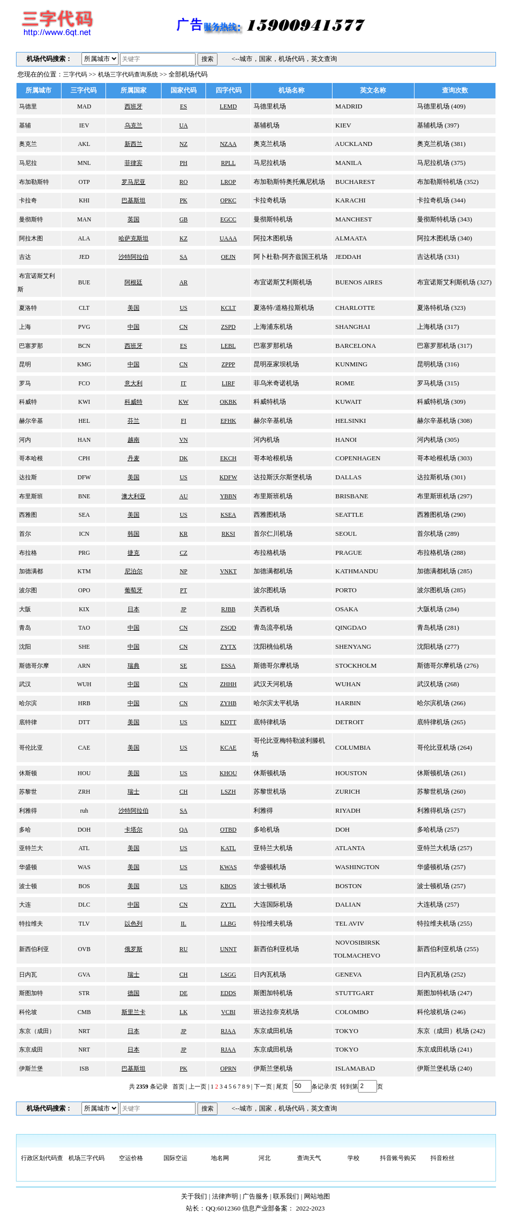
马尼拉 (27, 162)
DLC (83, 904)
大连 (24, 904)
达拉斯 (27, 477)
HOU (83, 773)
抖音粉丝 (442, 1158)
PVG (83, 326)
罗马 (24, 383)
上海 (24, 326)
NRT (83, 1031)
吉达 (24, 256)
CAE (83, 747)
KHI (84, 200)
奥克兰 (27, 143)
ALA (83, 238)
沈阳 (24, 646)
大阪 (24, 609)
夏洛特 (27, 307)
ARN (83, 665)
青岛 (24, 627)
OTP (83, 181)
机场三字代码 (86, 1158)
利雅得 (27, 810)
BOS (83, 886)
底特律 (27, 722)
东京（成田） (36, 1031)
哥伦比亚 (30, 747)
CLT (84, 307)
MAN (83, 219)
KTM (83, 571)
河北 (264, 1158)
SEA (83, 514)
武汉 (24, 684)
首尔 (24, 533)
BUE (83, 282)
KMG (83, 364)
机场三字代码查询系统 (128, 74)
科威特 (27, 401)
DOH (83, 829)
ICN (84, 533)
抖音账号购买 (398, 1158)
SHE (83, 646)
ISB (83, 1068)
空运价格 (131, 1158)
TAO (83, 627)
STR (83, 993)
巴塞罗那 (30, 345)
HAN (83, 439)
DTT (83, 722)
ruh (83, 810)
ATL (84, 848)
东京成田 (30, 1049)
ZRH (83, 791)
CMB (83, 1012)
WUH (83, 684)
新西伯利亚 (33, 949)
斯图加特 (30, 993)
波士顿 (27, 886)
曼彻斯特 (30, 219)
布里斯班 (30, 496)
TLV (83, 923)
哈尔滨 (27, 703)
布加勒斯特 (33, 181)
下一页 (263, 1086)
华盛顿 (27, 867)
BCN (83, 345)
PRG (83, 552)
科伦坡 (27, 1012)
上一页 (197, 1086)
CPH (83, 458)
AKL (83, 143)
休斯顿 (27, 773)
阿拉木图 (30, 238)
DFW (83, 477)
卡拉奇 (27, 200)
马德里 (27, 106)
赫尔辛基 (30, 420)
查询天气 (309, 1158)
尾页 (281, 1086)
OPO (83, 590)
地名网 (220, 1158)
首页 (178, 1086)
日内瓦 (27, 974)
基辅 (24, 125)
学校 (354, 1158)
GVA (83, 974)
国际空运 (176, 1158)
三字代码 (75, 74)
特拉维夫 (30, 923)
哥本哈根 (30, 458)
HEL (83, 420)
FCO (83, 383)
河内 (24, 439)
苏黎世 (27, 791)
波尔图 (27, 590)
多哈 (24, 829)
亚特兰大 (30, 848)
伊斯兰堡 (30, 1068)
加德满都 (30, 571)
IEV (83, 125)
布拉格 (27, 552)
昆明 (24, 364)
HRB (83, 703)
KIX (84, 609)
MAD (83, 106)
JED (84, 256)
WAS (83, 867)
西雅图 (27, 514)
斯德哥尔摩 (33, 665)
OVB (83, 949)
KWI (83, 401)
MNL (83, 162)
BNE (83, 496)
